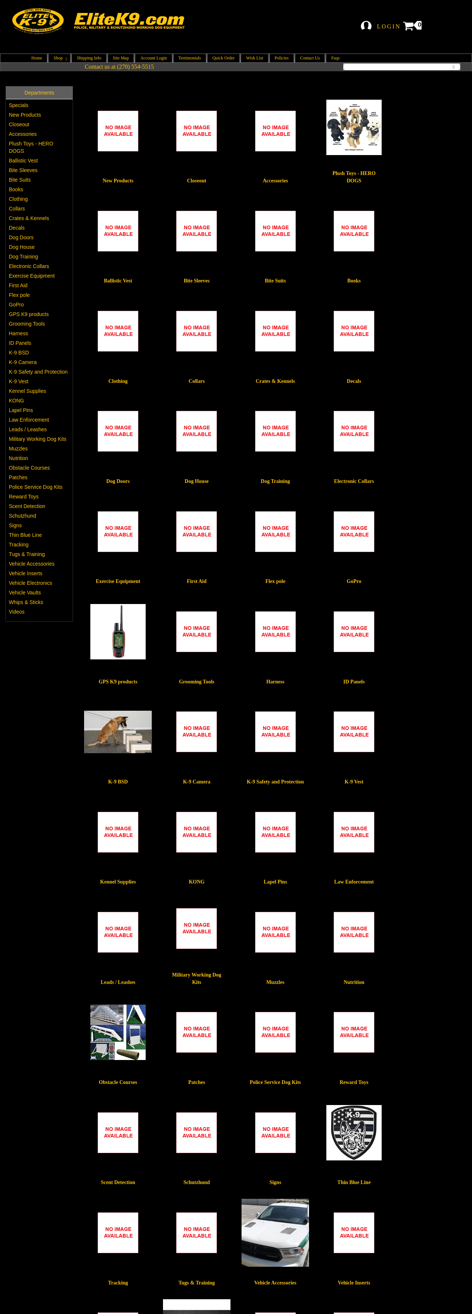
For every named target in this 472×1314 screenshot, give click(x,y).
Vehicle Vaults (25, 593)
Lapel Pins (21, 410)
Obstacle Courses (29, 468)
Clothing (18, 199)
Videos (17, 612)
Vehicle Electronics (30, 583)
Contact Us (310, 58)
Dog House (22, 247)
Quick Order (223, 58)
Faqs (335, 58)
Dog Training (23, 257)
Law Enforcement (29, 420)
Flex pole (19, 295)
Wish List (254, 58)
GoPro (16, 305)
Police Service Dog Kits (36, 487)
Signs (15, 525)
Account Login (153, 58)
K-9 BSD (19, 353)
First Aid (18, 285)
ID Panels (20, 343)
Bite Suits (20, 180)
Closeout (19, 124)
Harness (18, 333)
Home (36, 58)
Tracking (18, 545)
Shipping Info (89, 58)
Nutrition (18, 458)
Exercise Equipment (32, 276)
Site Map (121, 58)
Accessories (23, 134)
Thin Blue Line (25, 535)
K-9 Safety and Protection (38, 372)
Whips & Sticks (26, 602)
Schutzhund (22, 516)
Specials (18, 105)
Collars (17, 209)
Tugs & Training (27, 554)
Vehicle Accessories (32, 564)
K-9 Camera (23, 362)
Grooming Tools (27, 324)
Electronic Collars (29, 266)
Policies (282, 58)
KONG (16, 401)
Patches (18, 477)
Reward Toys (24, 497)
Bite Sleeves (23, 170)
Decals (17, 228)
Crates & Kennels (29, 218)
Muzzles (18, 449)
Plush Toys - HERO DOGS (31, 147)
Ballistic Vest (23, 161)
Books (16, 189)
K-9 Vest (18, 381)
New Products (25, 115)
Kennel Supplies (27, 391)
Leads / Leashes (28, 429)
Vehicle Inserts (25, 573)
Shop (59, 58)
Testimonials (189, 58)
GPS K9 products (29, 314)
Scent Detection (27, 506)
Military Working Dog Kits (37, 439)
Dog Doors (21, 237)
